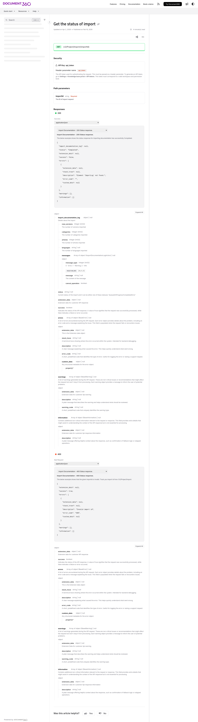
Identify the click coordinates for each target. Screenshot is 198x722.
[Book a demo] (148, 4)
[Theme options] (193, 4)
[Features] (113, 4)
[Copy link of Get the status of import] (98, 24)
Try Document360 (173, 4)
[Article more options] (143, 37)
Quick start (8, 11)
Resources (22, 11)
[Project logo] (17, 4)
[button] (22, 19)
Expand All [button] (139, 212)
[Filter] (44, 19)
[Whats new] (187, 4)
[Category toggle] (49, 21)
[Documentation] (134, 4)
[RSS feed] (158, 4)
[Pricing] (122, 4)
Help (34, 11)
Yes (89, 713)
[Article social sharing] (137, 37)
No (102, 713)
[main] (99, 368)
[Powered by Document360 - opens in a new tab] (16, 719)
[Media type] (76, 122)
